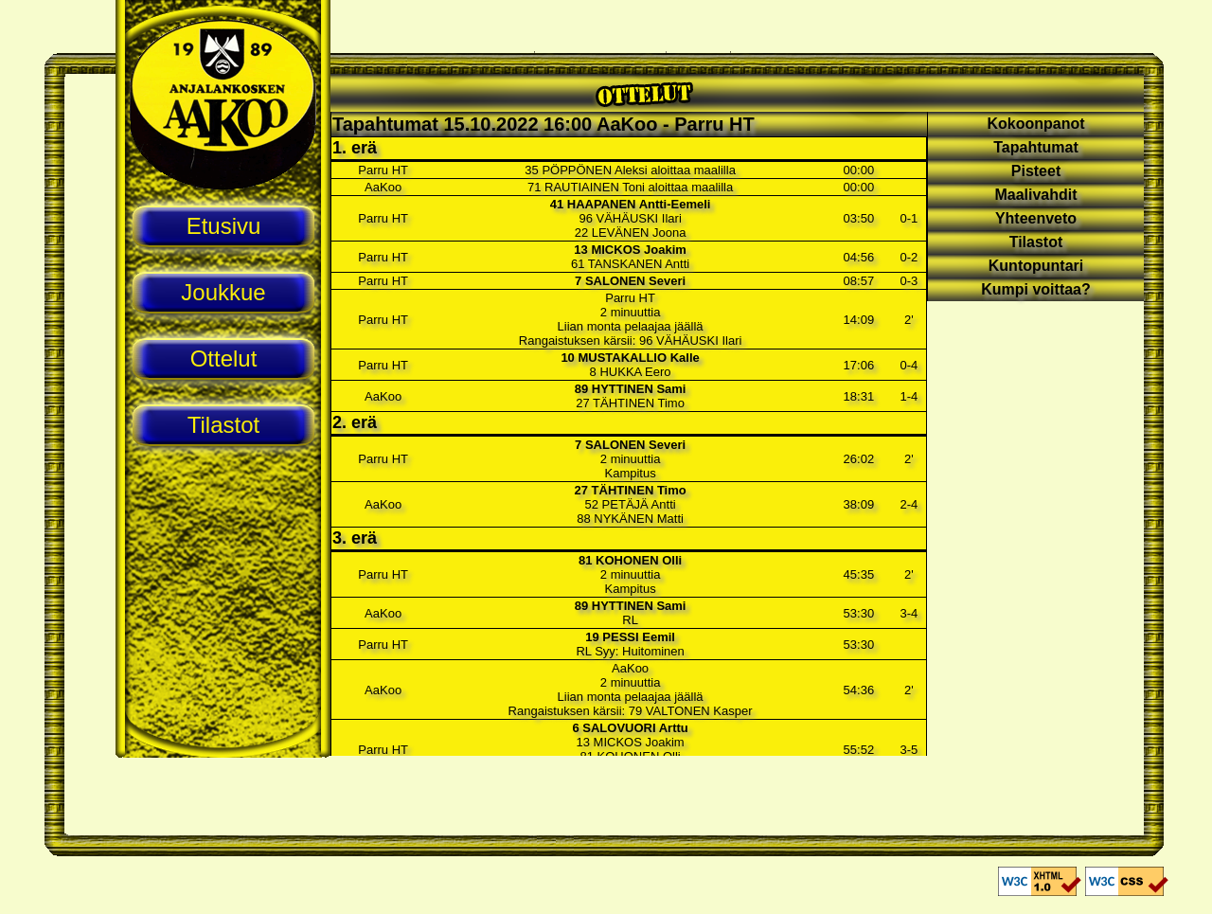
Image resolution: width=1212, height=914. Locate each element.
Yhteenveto (1036, 218)
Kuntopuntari (1036, 266)
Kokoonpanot (1035, 124)
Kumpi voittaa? (1036, 289)
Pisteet (1035, 171)
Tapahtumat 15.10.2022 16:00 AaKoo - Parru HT (543, 124)
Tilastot (1036, 242)
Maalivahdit (1035, 195)
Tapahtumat (1035, 147)
